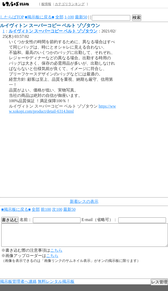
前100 (46, 209)
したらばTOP (12, 17)
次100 (57, 209)
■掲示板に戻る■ (39, 17)
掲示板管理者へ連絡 (18, 281)
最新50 (81, 17)
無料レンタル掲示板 (56, 281)
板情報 (46, 4)
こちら (56, 250)
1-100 (69, 17)
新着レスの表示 (84, 201)
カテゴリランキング (70, 4)
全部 (59, 17)
